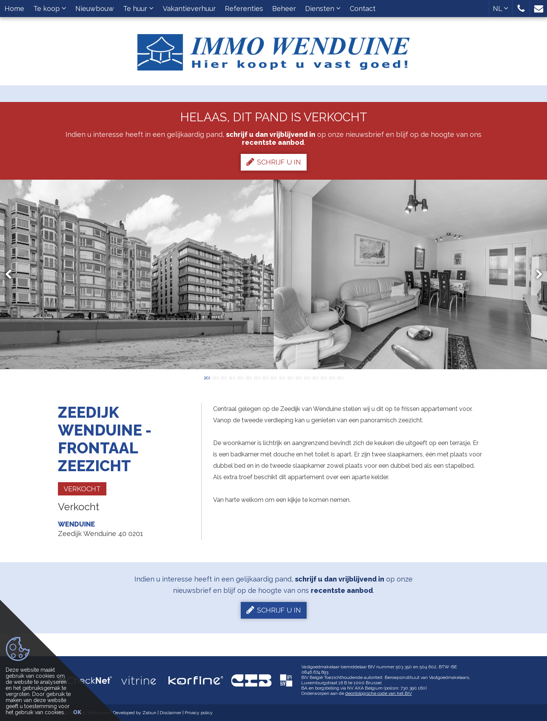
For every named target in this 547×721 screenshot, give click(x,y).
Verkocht (82, 489)
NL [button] (500, 9)
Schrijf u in (273, 161)
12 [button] (298, 377)
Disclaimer (170, 712)
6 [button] (248, 377)
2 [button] (215, 377)
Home (14, 9)
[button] (521, 8)
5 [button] (240, 377)
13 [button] (307, 377)
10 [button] (282, 377)
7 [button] (257, 377)
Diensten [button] (323, 9)
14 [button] (315, 377)
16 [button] (332, 377)
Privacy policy (199, 712)
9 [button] (273, 377)
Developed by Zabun (134, 712)
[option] (273, 274)
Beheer (284, 9)
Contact (363, 9)
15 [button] (323, 377)
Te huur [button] (138, 9)
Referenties (244, 9)
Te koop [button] (49, 9)
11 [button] (290, 377)
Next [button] (535, 274)
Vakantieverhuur (189, 9)
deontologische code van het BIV (378, 693)
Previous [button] (11, 274)
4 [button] (232, 377)
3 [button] (223, 377)
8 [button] (265, 377)
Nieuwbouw (94, 9)
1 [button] (207, 377)
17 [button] (340, 377)
